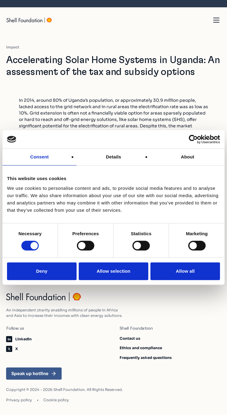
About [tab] (187, 156)
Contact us (130, 338)
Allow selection (114, 271)
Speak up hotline (33, 373)
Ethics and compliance (141, 348)
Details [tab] (113, 156)
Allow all (185, 271)
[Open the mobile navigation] (216, 20)
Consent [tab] (39, 156)
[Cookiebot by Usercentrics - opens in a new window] (193, 139)
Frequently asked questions (146, 357)
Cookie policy (56, 400)
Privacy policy (19, 400)
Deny (41, 271)
